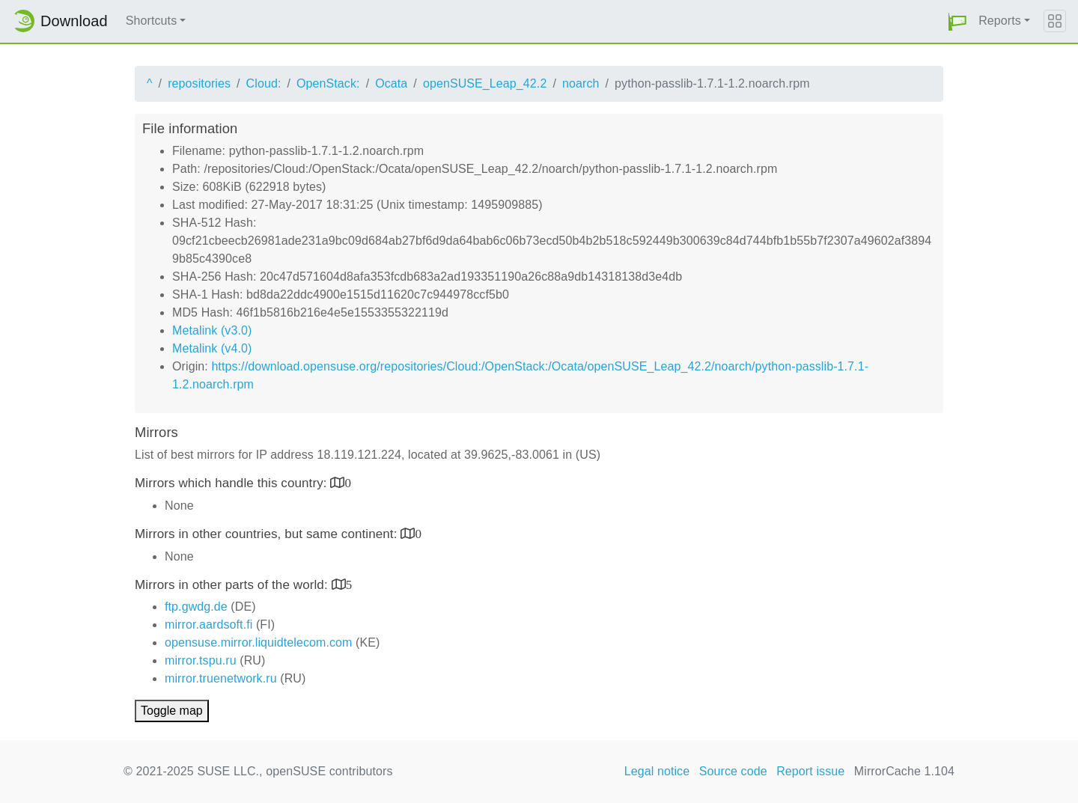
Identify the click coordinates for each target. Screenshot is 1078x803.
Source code (733, 771)
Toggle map (172, 710)
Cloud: (263, 83)
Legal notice (657, 771)
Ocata (391, 83)
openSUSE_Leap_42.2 (485, 83)
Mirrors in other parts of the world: (233, 585)
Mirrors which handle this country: (232, 483)
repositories (199, 83)
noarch (581, 83)
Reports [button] (999, 20)
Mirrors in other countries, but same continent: (268, 534)
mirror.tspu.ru (201, 660)
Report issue (810, 771)
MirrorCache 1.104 (904, 771)
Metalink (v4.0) (212, 348)
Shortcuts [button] (151, 20)
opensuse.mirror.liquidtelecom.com (259, 642)
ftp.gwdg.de (196, 606)
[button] (957, 21)
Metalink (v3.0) (212, 330)
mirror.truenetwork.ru (221, 678)
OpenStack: (328, 83)
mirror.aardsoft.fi (208, 624)
